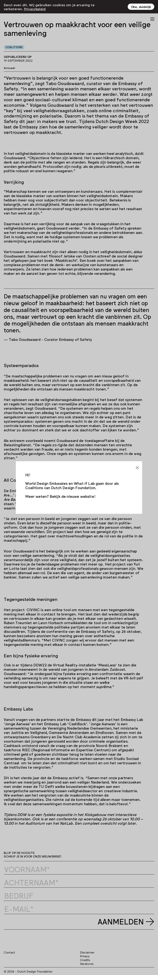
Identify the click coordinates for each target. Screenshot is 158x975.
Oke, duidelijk (141, 6)
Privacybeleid (35, 9)
